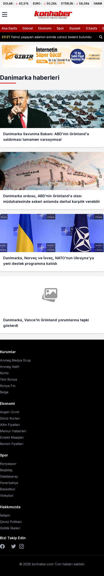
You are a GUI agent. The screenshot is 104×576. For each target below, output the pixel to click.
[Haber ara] (101, 37)
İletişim (5, 515)
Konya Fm (7, 386)
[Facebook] (2, 546)
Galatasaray (9, 476)
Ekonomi (44, 28)
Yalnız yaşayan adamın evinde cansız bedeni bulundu (46, 37)
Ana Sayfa (9, 28)
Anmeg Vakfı (9, 367)
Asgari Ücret (9, 412)
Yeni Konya (8, 379)
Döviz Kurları (10, 418)
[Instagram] (21, 546)
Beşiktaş (6, 470)
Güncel (27, 28)
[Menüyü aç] (4, 14)
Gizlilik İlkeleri (10, 528)
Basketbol (7, 489)
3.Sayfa (91, 28)
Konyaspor (8, 464)
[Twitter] (13, 546)
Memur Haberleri (13, 431)
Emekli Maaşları (12, 437)
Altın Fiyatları (10, 425)
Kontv (4, 373)
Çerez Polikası (11, 522)
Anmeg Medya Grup (15, 360)
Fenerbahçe (9, 483)
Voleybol (6, 495)
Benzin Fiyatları (11, 444)
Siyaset (74, 28)
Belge (4, 392)
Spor (60, 28)
